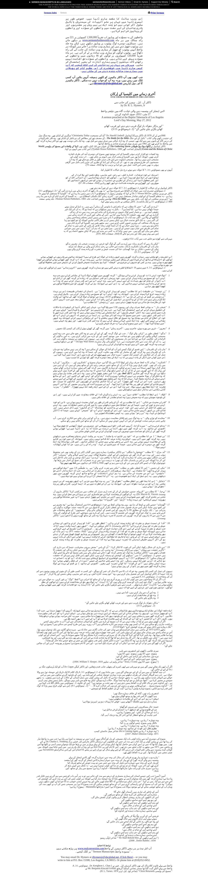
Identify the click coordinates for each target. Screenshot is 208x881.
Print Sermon (157, 13)
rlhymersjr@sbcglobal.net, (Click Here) (112, 857)
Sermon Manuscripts (42, 2)
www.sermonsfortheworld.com (98, 40)
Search (175, 2)
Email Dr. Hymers (141, 2)
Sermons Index (50, 13)
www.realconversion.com (91, 848)
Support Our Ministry (159, 2)
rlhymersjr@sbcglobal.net (107, 83)
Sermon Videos (124, 2)
